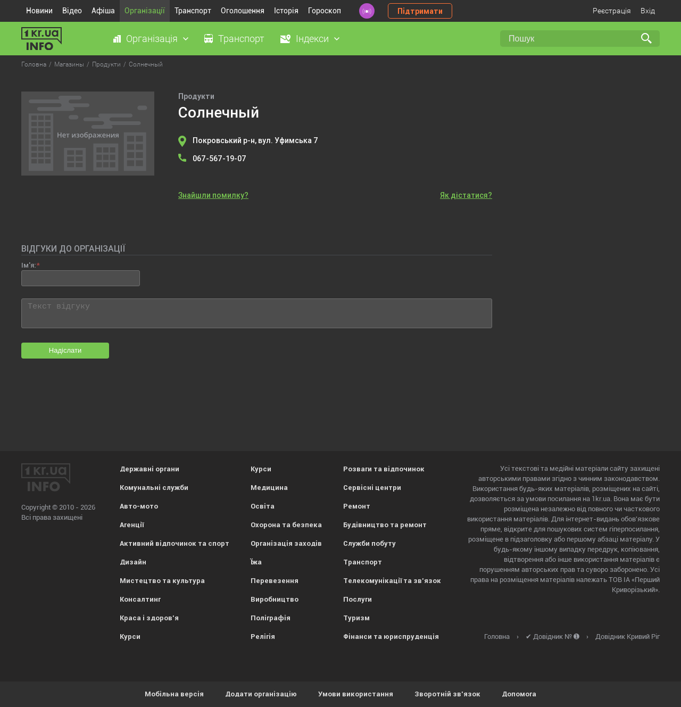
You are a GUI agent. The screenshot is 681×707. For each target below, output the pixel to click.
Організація (152, 38)
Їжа (256, 562)
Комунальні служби (154, 488)
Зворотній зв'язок (447, 694)
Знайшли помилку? (213, 195)
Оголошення (242, 10)
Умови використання (355, 694)
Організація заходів (286, 543)
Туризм (356, 618)
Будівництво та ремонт (385, 525)
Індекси (312, 38)
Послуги (357, 599)
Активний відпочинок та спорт (174, 543)
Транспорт (193, 10)
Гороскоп (324, 10)
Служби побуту (369, 543)
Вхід (648, 10)
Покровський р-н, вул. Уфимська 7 (255, 140)
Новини (39, 10)
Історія (286, 10)
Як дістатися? (466, 195)
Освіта (263, 506)
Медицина (269, 488)
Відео (72, 10)
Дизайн (133, 562)
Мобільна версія (174, 694)
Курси (130, 637)
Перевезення (274, 581)
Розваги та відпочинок (384, 469)
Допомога (519, 694)
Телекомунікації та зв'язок (392, 581)
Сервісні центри (372, 488)
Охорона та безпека (286, 525)
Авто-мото (139, 506)
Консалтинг (140, 599)
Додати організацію (261, 694)
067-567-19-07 (219, 158)
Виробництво (274, 599)
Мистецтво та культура (162, 581)
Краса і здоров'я (149, 618)
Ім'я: (28, 265)
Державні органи (149, 469)
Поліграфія (270, 618)
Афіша (103, 10)
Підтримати (420, 11)
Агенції (132, 525)
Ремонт (356, 506)
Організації (144, 10)
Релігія (263, 637)
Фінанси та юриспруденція (391, 637)
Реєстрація (612, 10)
